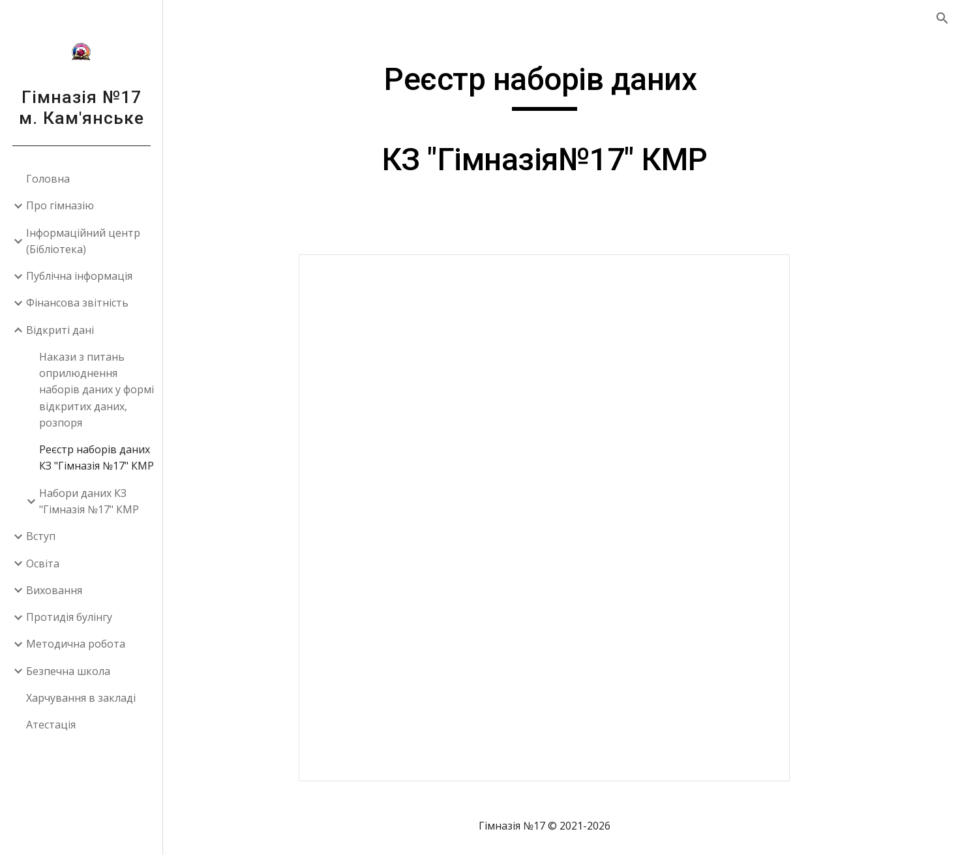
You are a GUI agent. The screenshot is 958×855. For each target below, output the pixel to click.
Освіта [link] (42, 563)
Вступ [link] (40, 536)
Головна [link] (48, 179)
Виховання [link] (54, 590)
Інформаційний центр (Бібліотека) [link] (83, 241)
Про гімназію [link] (60, 205)
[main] (560, 126)
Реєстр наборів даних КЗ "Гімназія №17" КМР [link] (96, 457)
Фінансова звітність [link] (77, 302)
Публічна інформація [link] (79, 276)
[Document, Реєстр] (560, 517)
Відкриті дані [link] (60, 330)
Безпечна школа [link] (68, 671)
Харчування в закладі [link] (81, 698)
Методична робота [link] (75, 644)
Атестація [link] (51, 724)
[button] (942, 18)
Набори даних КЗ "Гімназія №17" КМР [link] (89, 501)
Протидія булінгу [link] (69, 617)
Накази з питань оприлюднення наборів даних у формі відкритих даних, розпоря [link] (96, 390)
